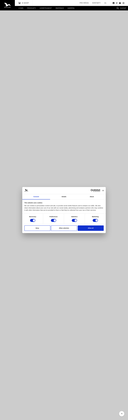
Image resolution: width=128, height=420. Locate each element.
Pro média (84, 3)
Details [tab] (64, 196)
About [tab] (92, 196)
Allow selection (64, 228)
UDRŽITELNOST (46, 8)
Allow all (90, 228)
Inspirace (60, 8)
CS (105, 3)
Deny (37, 228)
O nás (21, 8)
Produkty (31, 8)
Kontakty (96, 3)
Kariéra (71, 8)
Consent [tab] (36, 196)
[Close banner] (103, 190)
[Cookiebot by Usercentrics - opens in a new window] (92, 190)
